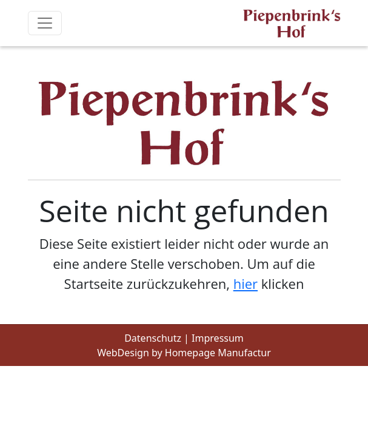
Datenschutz (152, 338)
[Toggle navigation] (45, 23)
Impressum (218, 338)
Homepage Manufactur (218, 352)
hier (245, 283)
